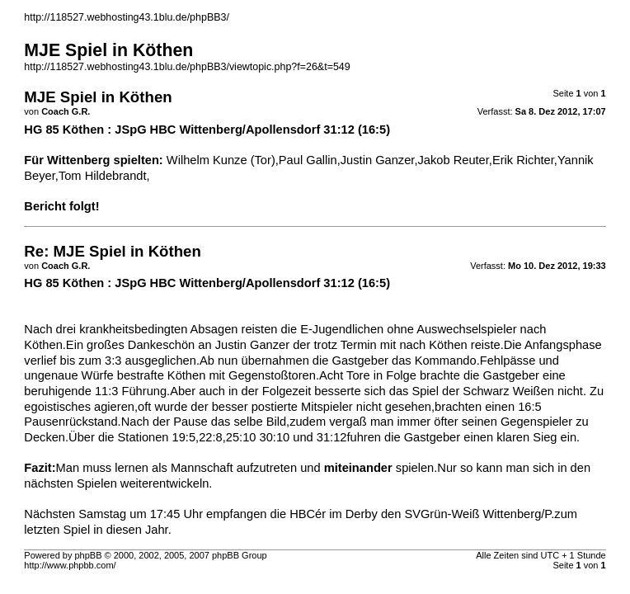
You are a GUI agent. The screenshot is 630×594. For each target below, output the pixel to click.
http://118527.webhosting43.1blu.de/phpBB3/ (126, 17)
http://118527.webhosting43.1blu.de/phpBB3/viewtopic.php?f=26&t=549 (187, 67)
